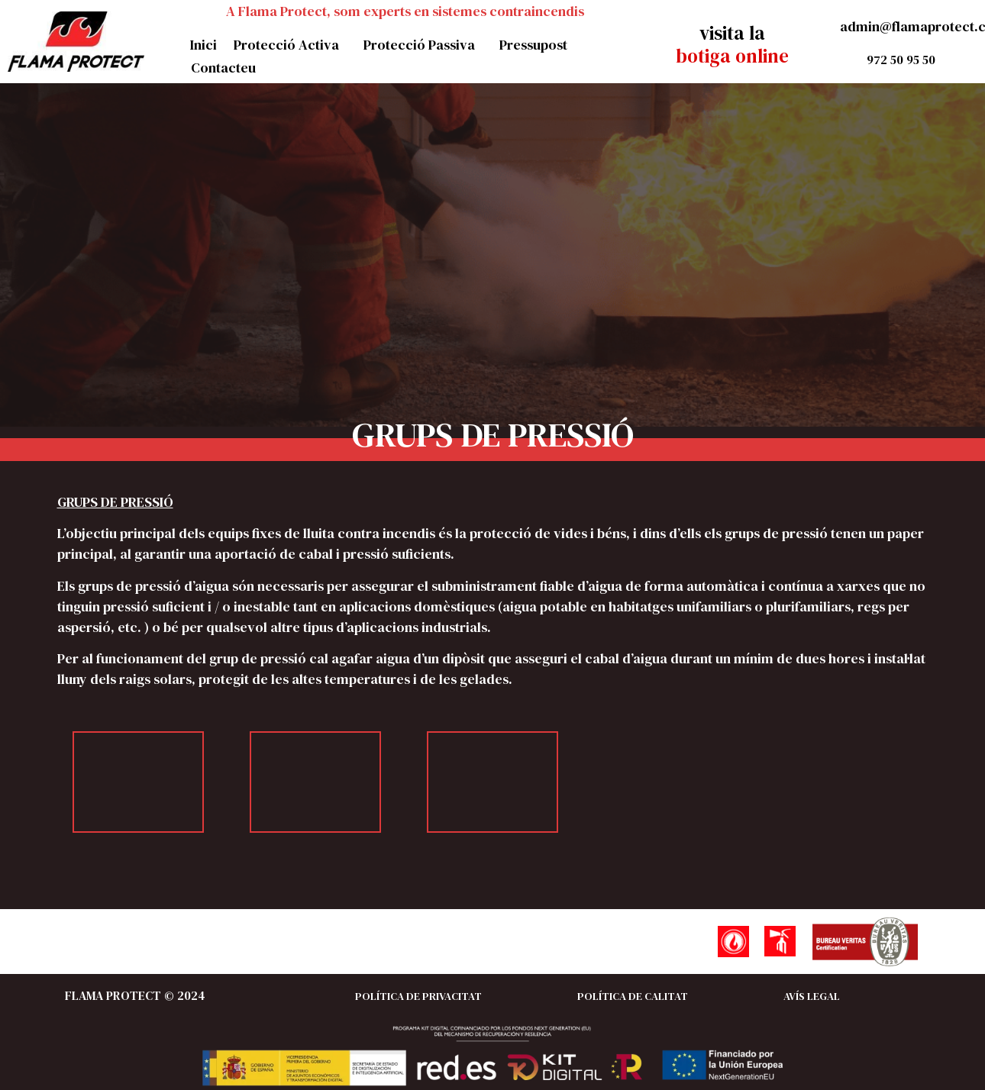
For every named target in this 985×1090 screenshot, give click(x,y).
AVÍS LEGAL (811, 996)
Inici (203, 44)
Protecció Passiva (423, 44)
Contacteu (223, 67)
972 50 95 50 (901, 59)
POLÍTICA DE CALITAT (632, 996)
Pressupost (533, 44)
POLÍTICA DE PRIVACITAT (418, 996)
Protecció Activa (290, 44)
